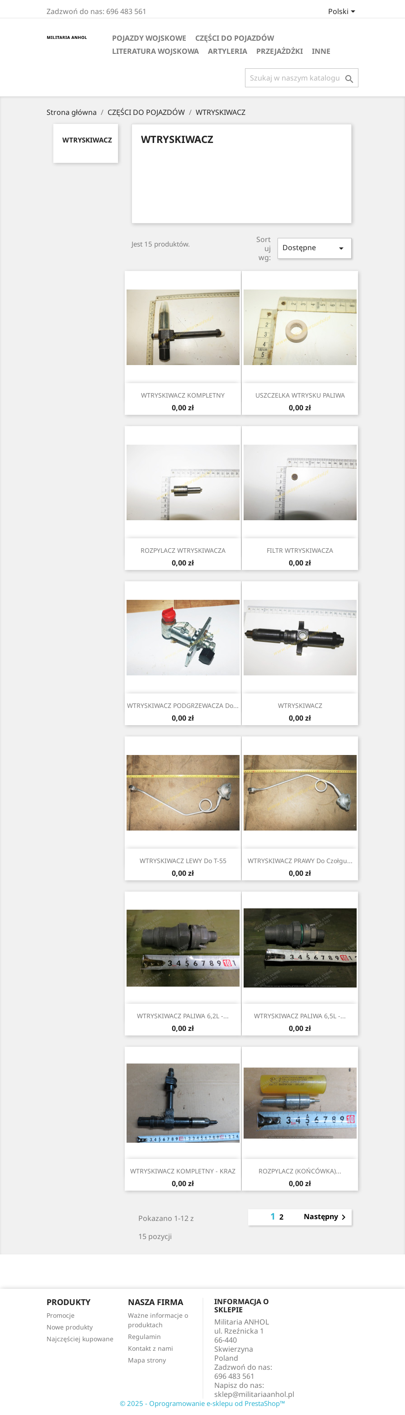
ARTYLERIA (227, 51)
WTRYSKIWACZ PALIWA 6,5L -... (300, 1015)
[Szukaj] (301, 77)
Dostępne (315, 248)
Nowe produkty (70, 1327)
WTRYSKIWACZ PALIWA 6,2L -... (183, 1015)
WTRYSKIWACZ (87, 139)
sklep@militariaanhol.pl (254, 1394)
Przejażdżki (279, 51)
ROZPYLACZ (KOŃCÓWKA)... (300, 1171)
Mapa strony (147, 1360)
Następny (326, 1217)
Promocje (61, 1315)
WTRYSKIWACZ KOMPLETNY (183, 395)
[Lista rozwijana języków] (343, 12)
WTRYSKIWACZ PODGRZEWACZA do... (183, 705)
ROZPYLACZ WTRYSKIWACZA (183, 550)
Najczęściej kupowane (80, 1338)
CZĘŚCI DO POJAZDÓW (234, 38)
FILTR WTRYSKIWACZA (300, 550)
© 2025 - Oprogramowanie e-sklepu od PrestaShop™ (202, 1403)
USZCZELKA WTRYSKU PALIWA (300, 395)
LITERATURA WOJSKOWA (155, 51)
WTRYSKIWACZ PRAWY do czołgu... (300, 860)
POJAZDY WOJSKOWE (149, 38)
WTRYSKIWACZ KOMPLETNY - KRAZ (182, 1171)
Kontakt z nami (150, 1348)
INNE (321, 51)
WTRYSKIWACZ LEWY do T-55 (183, 860)
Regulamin (144, 1336)
